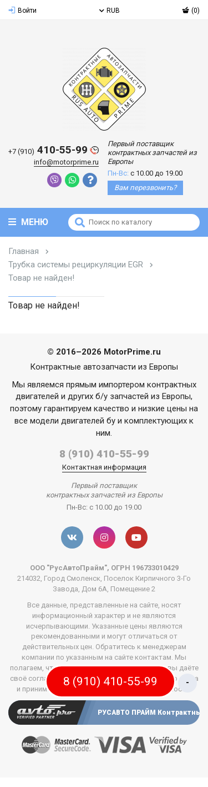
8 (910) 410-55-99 (104, 453)
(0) (191, 10)
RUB (109, 10)
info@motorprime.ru (66, 162)
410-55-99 (53, 150)
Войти (22, 10)
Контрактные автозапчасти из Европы (104, 367)
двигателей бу (88, 421)
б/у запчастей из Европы (143, 396)
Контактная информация (104, 467)
